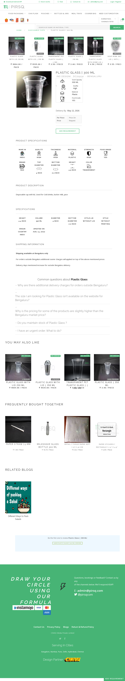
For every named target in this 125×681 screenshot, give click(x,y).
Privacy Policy (53, 627)
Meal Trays (77, 13)
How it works (44, 2)
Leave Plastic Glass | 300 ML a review (67, 543)
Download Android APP (13, 2)
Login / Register (115, 2)
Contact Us (75, 2)
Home (19, 30)
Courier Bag (90, 13)
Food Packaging (15, 13)
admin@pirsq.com (95, 2)
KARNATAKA (107, 20)
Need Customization (108, 13)
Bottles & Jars (61, 13)
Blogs (66, 627)
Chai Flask (33, 13)
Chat (60, 2)
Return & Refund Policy (83, 627)
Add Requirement (67, 131)
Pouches (45, 13)
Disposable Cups (36, 30)
